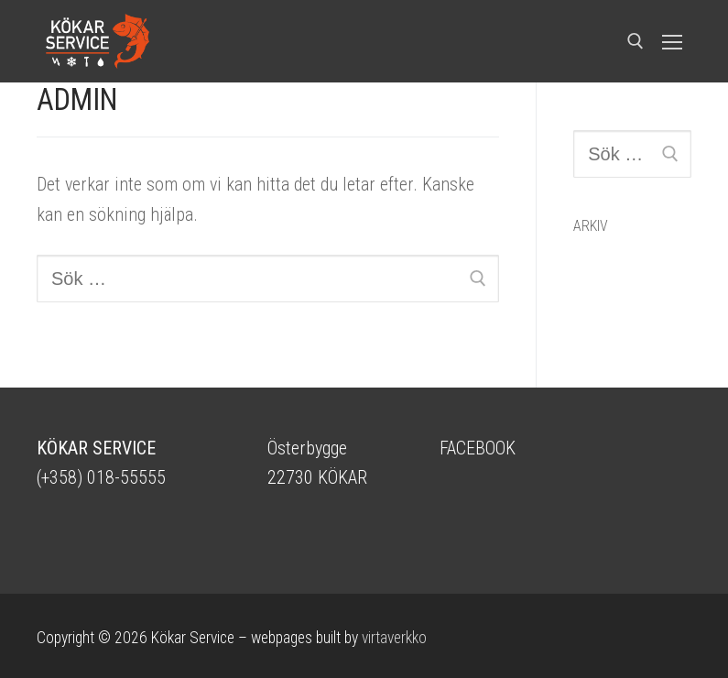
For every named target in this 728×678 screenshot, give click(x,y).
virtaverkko (394, 638)
